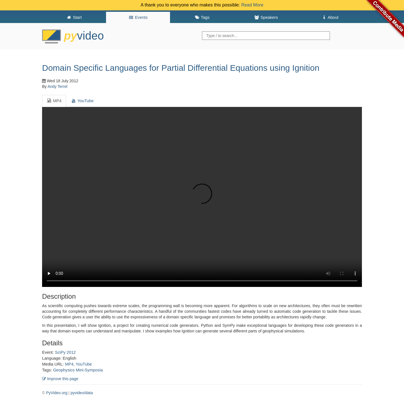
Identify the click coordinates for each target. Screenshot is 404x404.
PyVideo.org (56, 393)
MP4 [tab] (54, 101)
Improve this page (60, 378)
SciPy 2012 (65, 352)
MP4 (69, 364)
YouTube (84, 364)
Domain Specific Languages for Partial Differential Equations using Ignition (180, 67)
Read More (252, 5)
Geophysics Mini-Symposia (78, 370)
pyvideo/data (82, 393)
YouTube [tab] (82, 101)
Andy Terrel (57, 86)
